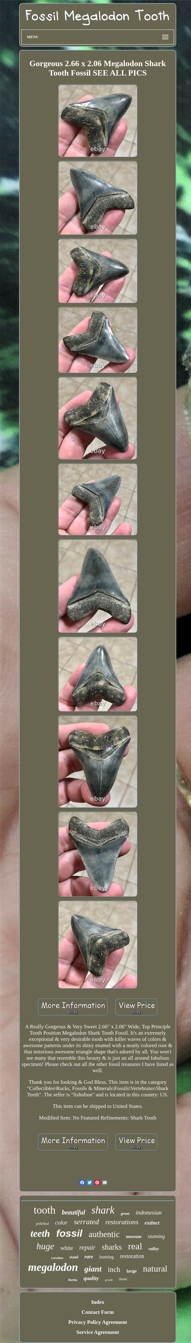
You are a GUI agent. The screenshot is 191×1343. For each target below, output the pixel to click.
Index (97, 1302)
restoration (132, 1256)
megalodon (53, 1267)
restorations (122, 1222)
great (125, 1213)
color (61, 1222)
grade (109, 1280)
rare (88, 1256)
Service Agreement (97, 1332)
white (67, 1248)
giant (93, 1268)
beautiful (73, 1212)
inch (114, 1269)
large (131, 1270)
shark (103, 1210)
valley (153, 1248)
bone (123, 1279)
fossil (69, 1233)
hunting (106, 1256)
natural (155, 1268)
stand (73, 1257)
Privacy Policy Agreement (97, 1322)
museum (133, 1236)
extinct (152, 1223)
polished (42, 1223)
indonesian (148, 1212)
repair (87, 1247)
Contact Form (98, 1312)
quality (90, 1278)
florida (72, 1280)
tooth (45, 1210)
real (135, 1246)
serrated (86, 1222)
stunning (156, 1236)
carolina (57, 1258)
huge (45, 1246)
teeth (40, 1233)
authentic (104, 1234)
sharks (112, 1247)
